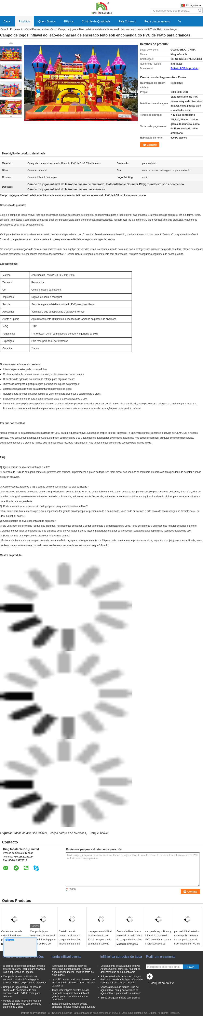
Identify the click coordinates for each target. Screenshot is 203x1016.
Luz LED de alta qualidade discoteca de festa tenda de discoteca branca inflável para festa (73, 982)
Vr (179, 21)
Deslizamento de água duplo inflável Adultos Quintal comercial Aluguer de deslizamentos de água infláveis (120, 968)
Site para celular (156, 988)
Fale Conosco (127, 21)
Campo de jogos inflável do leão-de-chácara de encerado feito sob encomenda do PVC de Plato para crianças (22, 992)
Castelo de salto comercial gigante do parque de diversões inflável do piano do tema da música (70, 939)
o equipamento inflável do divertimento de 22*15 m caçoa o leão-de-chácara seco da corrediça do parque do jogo (100, 941)
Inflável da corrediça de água (121, 956)
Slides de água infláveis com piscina (120, 997)
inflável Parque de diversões (39, 29)
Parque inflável (99, 833)
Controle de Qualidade (96, 21)
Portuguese (193, 5)
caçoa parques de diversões (68, 833)
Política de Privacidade (33, 1013)
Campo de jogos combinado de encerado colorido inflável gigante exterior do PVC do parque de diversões (43, 939)
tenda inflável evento (66, 956)
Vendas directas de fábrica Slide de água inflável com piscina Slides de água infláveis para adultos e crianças (120, 990)
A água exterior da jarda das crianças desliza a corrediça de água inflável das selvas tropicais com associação (121, 979)
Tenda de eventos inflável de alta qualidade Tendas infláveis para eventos (73, 1005)
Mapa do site (166, 983)
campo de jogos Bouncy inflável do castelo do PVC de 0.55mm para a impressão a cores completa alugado (158, 939)
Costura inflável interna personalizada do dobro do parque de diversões (129, 935)
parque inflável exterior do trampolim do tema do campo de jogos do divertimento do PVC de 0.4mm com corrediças (187, 939)
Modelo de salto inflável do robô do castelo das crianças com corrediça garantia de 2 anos (22, 1003)
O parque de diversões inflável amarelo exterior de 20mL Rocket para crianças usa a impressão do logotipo (24, 968)
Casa (7, 21)
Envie (190, 967)
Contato (152, 144)
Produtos (24, 21)
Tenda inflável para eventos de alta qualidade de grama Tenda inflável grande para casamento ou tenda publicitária (70, 995)
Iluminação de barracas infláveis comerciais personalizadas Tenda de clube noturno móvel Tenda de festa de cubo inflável (73, 970)
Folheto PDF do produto (184, 68)
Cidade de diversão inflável (30, 833)
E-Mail (152, 983)
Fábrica (68, 21)
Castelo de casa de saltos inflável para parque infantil (11, 935)
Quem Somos (47, 21)
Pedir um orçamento (157, 21)
